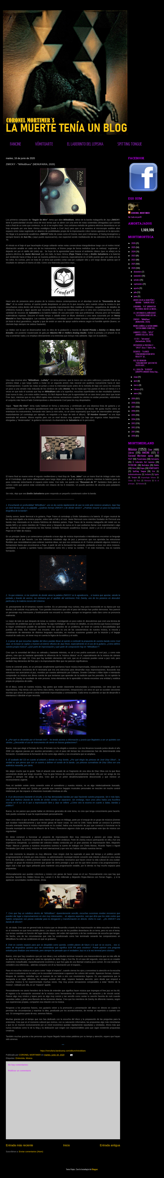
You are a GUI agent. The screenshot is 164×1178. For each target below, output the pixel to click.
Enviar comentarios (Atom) (31, 1151)
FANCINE (15, 144)
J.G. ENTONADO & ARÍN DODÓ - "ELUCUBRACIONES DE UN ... (145, 314)
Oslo (153, 471)
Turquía (134, 477)
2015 (133, 414)
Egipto (156, 474)
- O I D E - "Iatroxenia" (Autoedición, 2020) (142, 340)
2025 (133, 247)
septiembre (138, 283)
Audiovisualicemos (134, 474)
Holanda (141, 483)
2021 (133, 263)
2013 (133, 423)
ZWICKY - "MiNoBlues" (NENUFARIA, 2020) (141, 320)
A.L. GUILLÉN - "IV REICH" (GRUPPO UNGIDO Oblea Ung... (146, 370)
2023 (133, 255)
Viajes (142, 468)
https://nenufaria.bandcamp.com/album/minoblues (63, 1051)
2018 (133, 402)
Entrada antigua (110, 1145)
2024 (133, 251)
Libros (131, 452)
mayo (136, 376)
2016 (133, 410)
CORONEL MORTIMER (140, 212)
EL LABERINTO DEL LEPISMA (85, 144)
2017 (133, 406)
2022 (133, 259)
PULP (130, 458)
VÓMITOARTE (44, 144)
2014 (133, 419)
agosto (136, 288)
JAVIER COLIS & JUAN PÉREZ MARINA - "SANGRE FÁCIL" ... (145, 301)
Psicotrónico (141, 458)
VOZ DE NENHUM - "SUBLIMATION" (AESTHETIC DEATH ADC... (145, 363)
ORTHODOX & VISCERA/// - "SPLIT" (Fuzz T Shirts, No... (145, 346)
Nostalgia (145, 464)
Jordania (148, 474)
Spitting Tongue (139, 471)
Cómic (130, 480)
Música (29, 1058)
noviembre (138, 275)
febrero (137, 389)
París (138, 480)
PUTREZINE (132, 464)
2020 (133, 267)
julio (135, 292)
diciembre (138, 271)
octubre (137, 279)
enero (136, 393)
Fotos (134, 468)
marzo (136, 384)
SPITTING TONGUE (129, 144)
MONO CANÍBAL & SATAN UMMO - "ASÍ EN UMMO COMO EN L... (146, 327)
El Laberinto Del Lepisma (143, 461)
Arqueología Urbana (148, 477)
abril (136, 380)
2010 (133, 435)
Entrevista (20, 1058)
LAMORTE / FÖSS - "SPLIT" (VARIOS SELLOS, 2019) (143, 333)
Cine (150, 449)
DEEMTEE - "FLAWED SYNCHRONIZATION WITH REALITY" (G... (144, 354)
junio (136, 296)
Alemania (147, 480)
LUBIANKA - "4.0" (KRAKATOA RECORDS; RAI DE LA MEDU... (145, 307)
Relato (156, 464)
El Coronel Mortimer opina (143, 454)
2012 (133, 427)
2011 (133, 431)
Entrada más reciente (19, 1145)
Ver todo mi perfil (134, 216)
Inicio (66, 1145)
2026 (133, 243)
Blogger (95, 1169)
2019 (133, 398)
